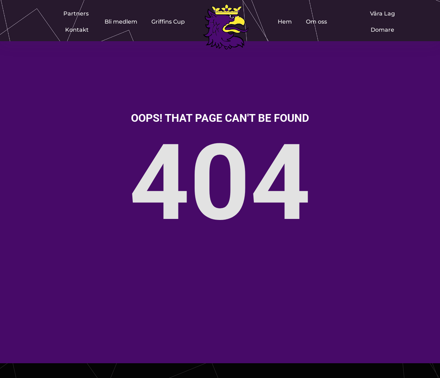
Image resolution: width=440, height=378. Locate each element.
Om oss (316, 21)
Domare (382, 29)
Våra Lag (382, 13)
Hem (285, 21)
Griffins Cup (168, 21)
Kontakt (77, 29)
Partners (76, 13)
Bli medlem (121, 21)
